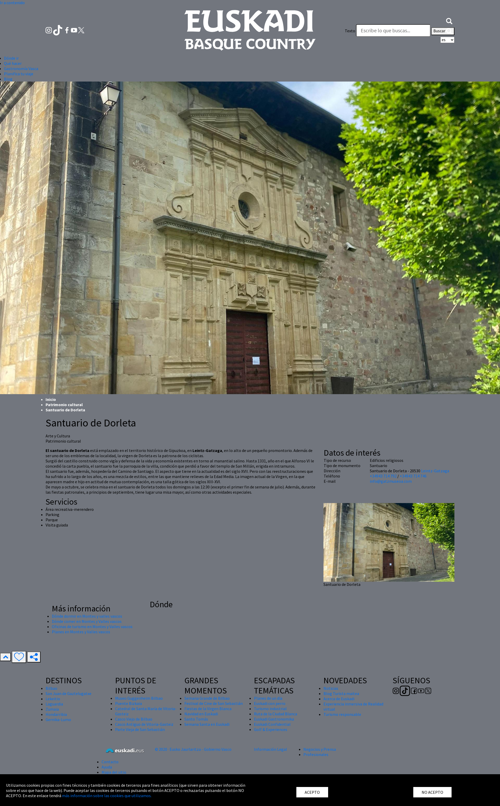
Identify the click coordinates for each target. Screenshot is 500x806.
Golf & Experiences (270, 729)
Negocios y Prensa (319, 749)
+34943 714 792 (383, 476)
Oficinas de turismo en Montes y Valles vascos (92, 626)
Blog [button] (8, 79)
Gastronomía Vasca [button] (21, 68)
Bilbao (51, 688)
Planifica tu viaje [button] (18, 73)
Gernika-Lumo (58, 719)
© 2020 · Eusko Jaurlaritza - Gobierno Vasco (193, 749)
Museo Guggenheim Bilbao (139, 698)
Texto (350, 30)
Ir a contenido (12, 2)
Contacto (110, 761)
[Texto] (393, 30)
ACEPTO (312, 792)
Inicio (51, 399)
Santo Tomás (196, 719)
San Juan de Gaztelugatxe (68, 693)
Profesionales (315, 754)
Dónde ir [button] (11, 58)
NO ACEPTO (432, 792)
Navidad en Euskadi (201, 713)
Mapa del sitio (114, 772)
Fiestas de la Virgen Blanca (208, 708)
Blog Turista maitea (341, 693)
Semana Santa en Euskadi (206, 724)
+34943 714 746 (413, 476)
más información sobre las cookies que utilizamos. (107, 795)
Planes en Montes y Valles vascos (81, 631)
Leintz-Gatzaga (435, 470)
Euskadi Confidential (272, 724)
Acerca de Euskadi (338, 698)
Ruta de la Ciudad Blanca (275, 713)
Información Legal (270, 749)
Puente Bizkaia (128, 703)
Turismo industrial (270, 708)
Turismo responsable (342, 714)
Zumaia (52, 709)
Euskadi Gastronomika (274, 719)
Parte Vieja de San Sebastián (140, 729)
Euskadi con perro (269, 703)
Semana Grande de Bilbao (207, 698)
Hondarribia (56, 714)
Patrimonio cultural (64, 404)
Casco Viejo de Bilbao (133, 719)
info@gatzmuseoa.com (391, 481)
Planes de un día (268, 698)
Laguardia (54, 703)
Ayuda (107, 767)
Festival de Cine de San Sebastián (213, 703)
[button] (449, 20)
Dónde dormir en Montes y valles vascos (87, 616)
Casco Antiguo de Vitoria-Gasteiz (144, 724)
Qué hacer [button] (13, 63)
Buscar (442, 31)
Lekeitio (53, 698)
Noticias (330, 688)
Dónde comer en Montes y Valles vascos (87, 621)
